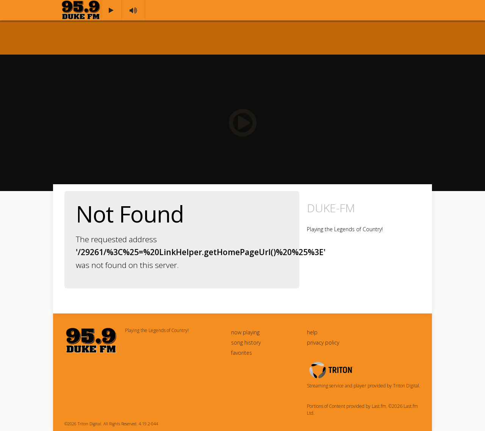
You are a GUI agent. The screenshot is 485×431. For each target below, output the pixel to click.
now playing (245, 332)
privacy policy (323, 342)
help (312, 332)
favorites (241, 352)
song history (246, 342)
